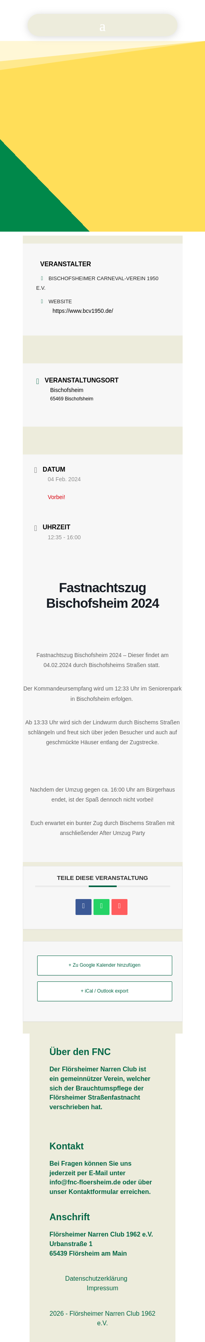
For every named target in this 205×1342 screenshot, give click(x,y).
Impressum (102, 1288)
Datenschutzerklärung (96, 1278)
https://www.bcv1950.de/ (83, 311)
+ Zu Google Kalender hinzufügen (105, 965)
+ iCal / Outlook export (104, 991)
